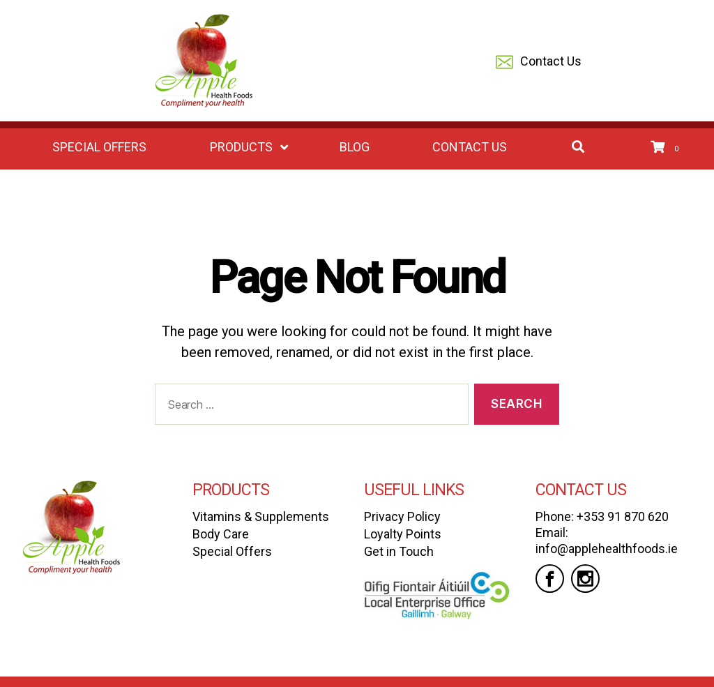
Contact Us (539, 62)
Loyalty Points (402, 534)
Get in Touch (399, 551)
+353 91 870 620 (623, 516)
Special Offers (232, 551)
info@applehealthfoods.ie (607, 548)
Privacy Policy (402, 516)
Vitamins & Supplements (260, 516)
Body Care (220, 534)
